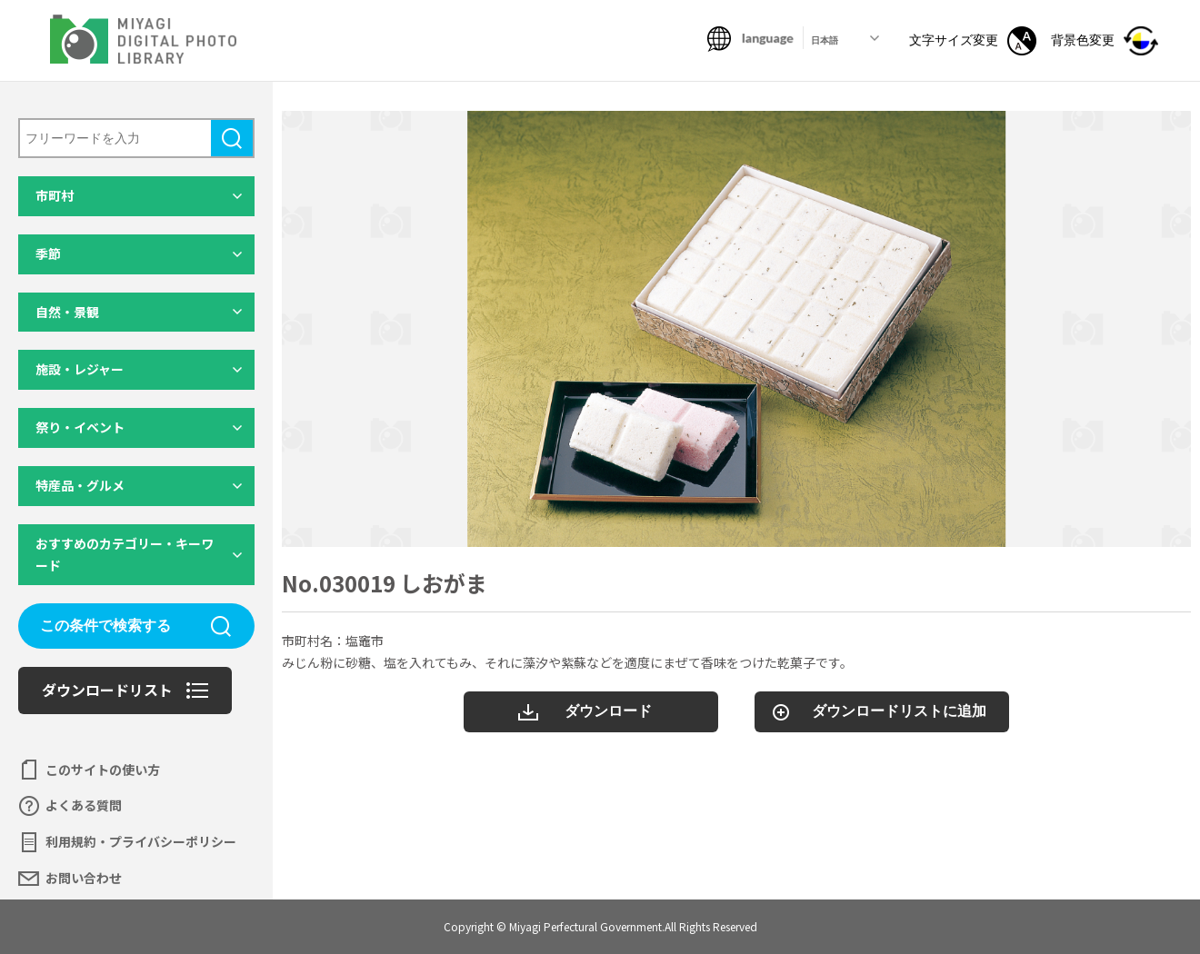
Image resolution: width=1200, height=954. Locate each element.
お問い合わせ (83, 878)
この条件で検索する (105, 625)
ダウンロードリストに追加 (899, 711)
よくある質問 (83, 805)
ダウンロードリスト (107, 690)
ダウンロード (608, 711)
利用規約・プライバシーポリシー (140, 841)
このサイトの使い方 (102, 769)
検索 (232, 138)
